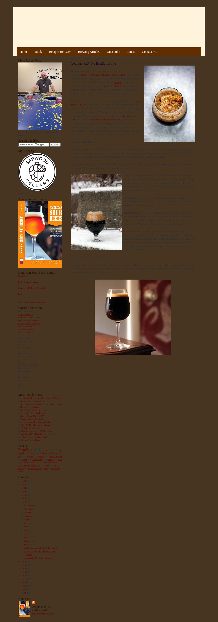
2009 (23, 586)
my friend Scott (111, 86)
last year (168, 265)
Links (131, 52)
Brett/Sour (25, 450)
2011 (23, 579)
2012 (23, 575)
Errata (20, 294)
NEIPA (41, 456)
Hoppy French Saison (29, 407)
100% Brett (37, 459)
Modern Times (49, 453)
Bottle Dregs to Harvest (28, 282)
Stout (32, 453)
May (26, 530)
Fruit (45, 449)
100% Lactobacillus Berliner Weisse (35, 422)
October (28, 512)
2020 (23, 491)
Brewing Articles (89, 52)
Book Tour (22, 276)
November (29, 509)
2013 (23, 572)
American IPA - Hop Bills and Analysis (38, 434)
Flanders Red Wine (26, 326)
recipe (118, 82)
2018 (23, 498)
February (28, 541)
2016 (23, 561)
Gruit (56, 465)
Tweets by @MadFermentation (31, 302)
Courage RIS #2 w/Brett (28, 317)
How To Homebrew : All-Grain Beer (37, 431)
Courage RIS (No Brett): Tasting (37, 558)
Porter (50, 459)
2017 (23, 502)
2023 (23, 484)
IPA (19, 456)
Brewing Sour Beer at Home (32, 401)
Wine (60, 459)
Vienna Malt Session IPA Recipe (34, 419)
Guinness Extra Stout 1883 (29, 320)
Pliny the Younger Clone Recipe (35, 437)
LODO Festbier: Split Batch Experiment (41, 548)
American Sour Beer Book (29, 465)
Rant (47, 465)
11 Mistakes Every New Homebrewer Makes (39, 398)
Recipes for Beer (60, 52)
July (26, 523)
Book (38, 52)
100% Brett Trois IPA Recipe (32, 413)
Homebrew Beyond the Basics (105, 119)
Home (24, 52)
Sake (46, 468)
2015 (23, 565)
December (28, 505)
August (27, 519)
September (29, 516)
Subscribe (113, 52)
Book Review (56, 456)
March (27, 537)
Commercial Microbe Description (32, 288)
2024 (23, 481)
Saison (30, 456)
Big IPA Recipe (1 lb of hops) (33, 410)
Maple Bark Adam (26, 329)
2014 (23, 568)
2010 (23, 582)
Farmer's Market (34, 468)
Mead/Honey (29, 462)
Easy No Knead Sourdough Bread (35, 425)
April (26, 534)
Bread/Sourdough (49, 462)
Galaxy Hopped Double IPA (32, 416)
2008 (23, 589)
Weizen (21, 468)
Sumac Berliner (25, 332)
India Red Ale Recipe (30, 428)
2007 (23, 593)
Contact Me (149, 52)
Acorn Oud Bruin (25, 314)
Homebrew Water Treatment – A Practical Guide (41, 404)
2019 (23, 495)
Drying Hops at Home (30, 440)
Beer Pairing (55, 469)
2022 (23, 488)
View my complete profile (43, 613)
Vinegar (21, 471)
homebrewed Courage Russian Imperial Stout (102, 74)
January (27, 544)
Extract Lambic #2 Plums (29, 323)
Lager (24, 459)
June (26, 526)
